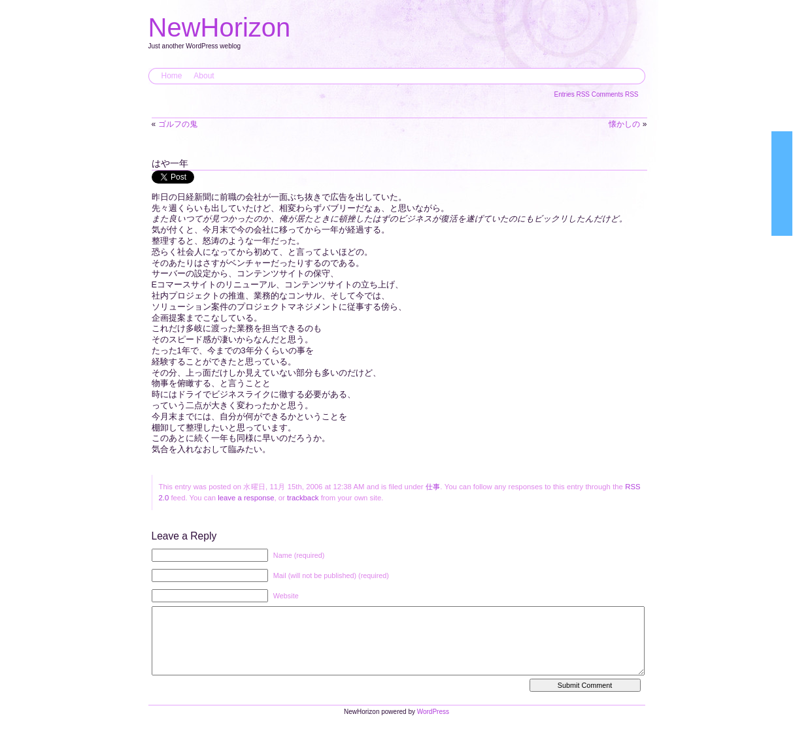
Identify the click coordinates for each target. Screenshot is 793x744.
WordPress (433, 724)
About (204, 75)
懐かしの (624, 124)
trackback (302, 498)
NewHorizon (219, 27)
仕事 (433, 487)
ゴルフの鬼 (177, 124)
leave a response (246, 498)
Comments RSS (615, 94)
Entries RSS (573, 94)
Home (171, 75)
